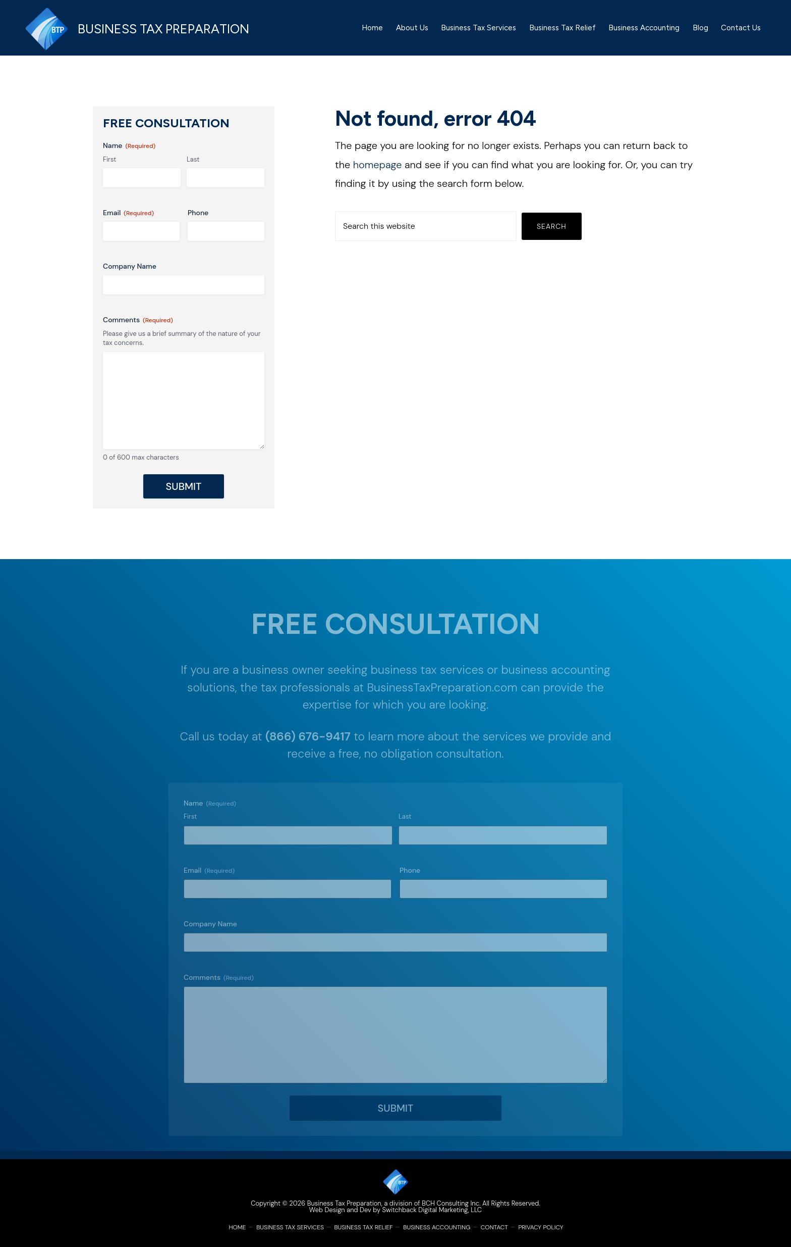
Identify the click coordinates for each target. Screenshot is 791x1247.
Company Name (129, 274)
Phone (198, 220)
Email (128, 221)
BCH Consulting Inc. (451, 1203)
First (109, 167)
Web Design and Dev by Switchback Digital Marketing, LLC (395, 1210)
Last (193, 167)
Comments (138, 328)
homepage (377, 172)
